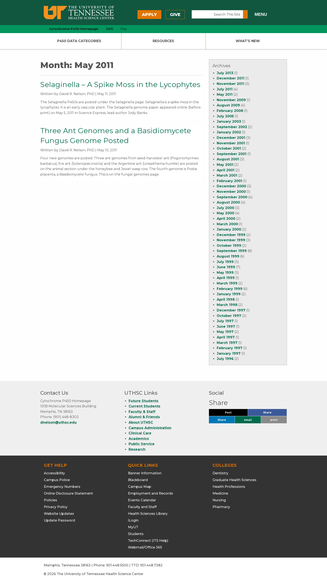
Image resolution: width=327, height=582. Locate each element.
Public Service (142, 444)
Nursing (219, 500)
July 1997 (225, 321)
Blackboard (138, 480)
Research (137, 449)
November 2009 (231, 100)
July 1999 (225, 262)
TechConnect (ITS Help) (148, 541)
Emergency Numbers (62, 487)
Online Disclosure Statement (68, 493)
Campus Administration (150, 428)
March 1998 (227, 305)
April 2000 (226, 219)
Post (233, 413)
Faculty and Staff (142, 507)
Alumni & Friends (144, 417)
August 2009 (228, 105)
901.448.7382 (151, 565)
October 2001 (229, 148)
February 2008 (230, 111)
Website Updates (59, 514)
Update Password (59, 520)
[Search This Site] (217, 14)
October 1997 (229, 316)
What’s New (248, 41)
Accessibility (54, 473)
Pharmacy (221, 507)
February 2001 (229, 181)
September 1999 (232, 251)
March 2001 (227, 175)
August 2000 (228, 202)
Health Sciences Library (148, 514)
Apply (149, 14)
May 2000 (225, 213)
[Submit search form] (245, 14)
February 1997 (229, 348)
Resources (163, 41)
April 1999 (226, 278)
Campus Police (57, 480)
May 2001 (225, 165)
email (248, 419)
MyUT (133, 527)
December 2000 (231, 186)
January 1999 (229, 294)
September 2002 (232, 127)
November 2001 (231, 143)
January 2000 (229, 229)
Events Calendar (142, 500)
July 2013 (225, 73)
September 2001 (231, 154)
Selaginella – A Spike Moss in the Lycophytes (120, 84)
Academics (139, 439)
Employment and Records (150, 493)
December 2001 (231, 138)
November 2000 (231, 192)
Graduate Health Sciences (234, 480)
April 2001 (225, 170)
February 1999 (229, 289)
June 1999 (226, 267)
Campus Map (139, 487)
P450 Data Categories (79, 41)
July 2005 (225, 116)
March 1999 (227, 283)
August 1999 (228, 256)
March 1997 (227, 343)
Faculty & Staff (142, 412)
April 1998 (226, 300)
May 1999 (225, 273)
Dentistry (220, 473)
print (273, 419)
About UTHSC (141, 422)
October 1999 (229, 246)
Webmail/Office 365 (145, 547)
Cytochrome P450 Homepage (73, 29)
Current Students (144, 406)
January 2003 (229, 121)
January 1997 (229, 353)
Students (136, 534)
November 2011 (230, 84)
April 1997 (226, 337)
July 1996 (225, 359)
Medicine (220, 493)
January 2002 (229, 132)
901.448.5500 (117, 565)
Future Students (143, 401)
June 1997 (226, 327)
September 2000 (232, 197)
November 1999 (231, 240)
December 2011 (230, 78)
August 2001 (228, 159)
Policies (50, 500)
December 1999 (231, 235)
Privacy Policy (55, 507)
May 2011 (225, 95)
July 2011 (225, 89)
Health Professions (229, 487)
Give (175, 14)
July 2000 (225, 208)
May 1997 (225, 332)
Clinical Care (140, 433)
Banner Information (144, 473)
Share (274, 413)
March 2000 (227, 224)
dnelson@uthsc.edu (58, 422)
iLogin (133, 520)
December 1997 (231, 310)
